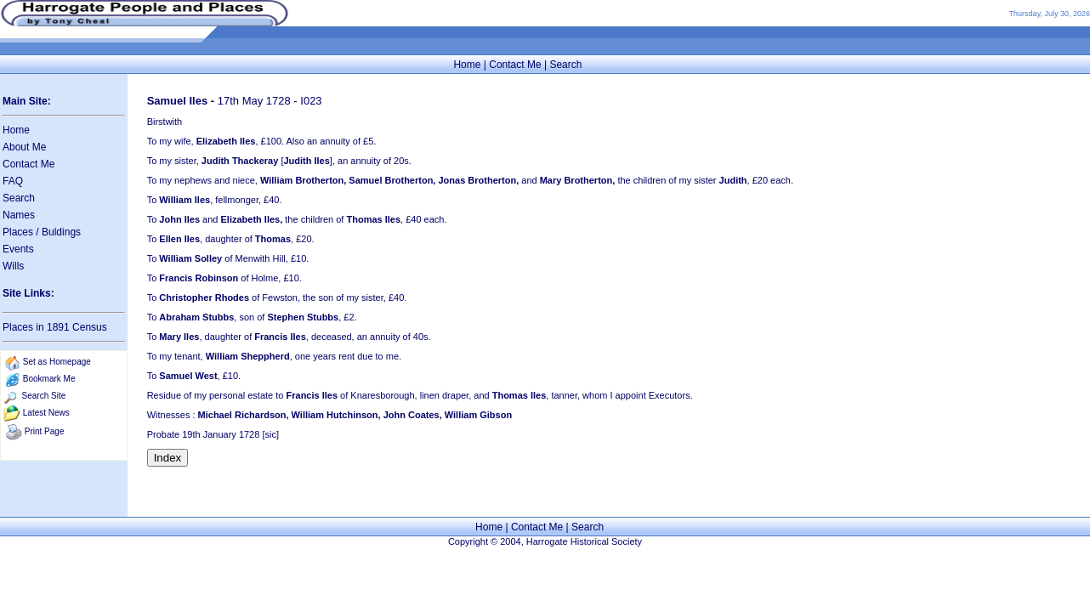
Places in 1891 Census (55, 327)
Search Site (44, 395)
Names (19, 215)
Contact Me (515, 65)
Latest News (46, 412)
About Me (24, 147)
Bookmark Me (49, 378)
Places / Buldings (42, 232)
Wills (13, 266)
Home (466, 65)
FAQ (13, 181)
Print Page (45, 431)
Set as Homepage (57, 361)
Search (565, 65)
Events (18, 249)
